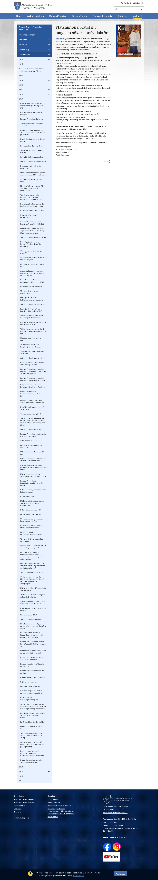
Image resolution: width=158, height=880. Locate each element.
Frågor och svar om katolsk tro (59, 805)
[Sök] (126, 8)
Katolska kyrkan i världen (24, 799)
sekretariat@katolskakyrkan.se (115, 813)
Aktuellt (17, 809)
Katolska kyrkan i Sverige (24, 802)
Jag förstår (120, 874)
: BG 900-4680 (115, 837)
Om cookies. (78, 875)
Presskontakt (53, 817)
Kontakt (17, 812)
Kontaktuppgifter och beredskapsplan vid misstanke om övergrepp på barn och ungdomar (61, 811)
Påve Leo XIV (53, 799)
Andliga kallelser (54, 802)
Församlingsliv (19, 805)
